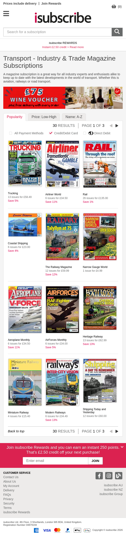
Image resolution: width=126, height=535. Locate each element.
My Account (11, 486)
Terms (7, 508)
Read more (77, 47)
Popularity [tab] (14, 117)
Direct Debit (95, 133)
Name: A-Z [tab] (74, 117)
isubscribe (113, 485)
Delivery (8, 490)
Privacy (8, 499)
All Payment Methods (25, 133)
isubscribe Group (111, 494)
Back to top (16, 431)
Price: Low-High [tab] (44, 117)
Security (8, 503)
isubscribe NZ (113, 489)
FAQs (7, 494)
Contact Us (10, 477)
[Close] (122, 447)
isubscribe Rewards (16, 512)
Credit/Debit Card (62, 133)
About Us (9, 481)
